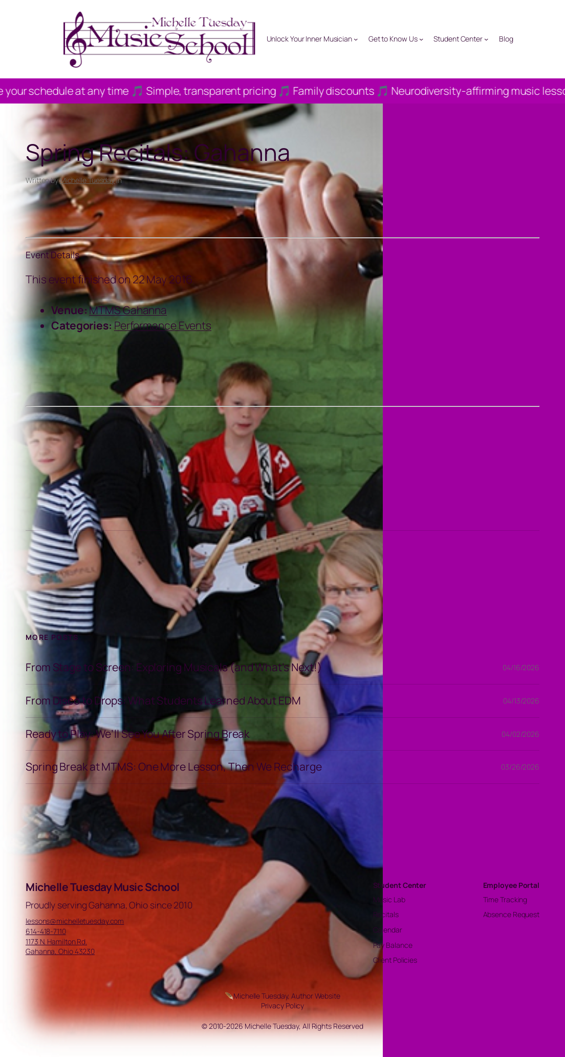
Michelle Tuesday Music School (103, 887)
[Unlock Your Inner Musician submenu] (356, 39)
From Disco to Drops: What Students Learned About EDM (163, 701)
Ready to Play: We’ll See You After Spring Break (137, 734)
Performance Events (162, 325)
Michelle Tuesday (87, 180)
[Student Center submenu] (486, 39)
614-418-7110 (46, 931)
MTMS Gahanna (128, 310)
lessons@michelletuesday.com (75, 921)
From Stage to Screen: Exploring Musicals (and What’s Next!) (174, 667)
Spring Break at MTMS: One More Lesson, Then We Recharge (174, 767)
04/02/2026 (520, 734)
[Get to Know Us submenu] (421, 39)
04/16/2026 (521, 667)
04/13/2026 (521, 701)
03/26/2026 (520, 767)
